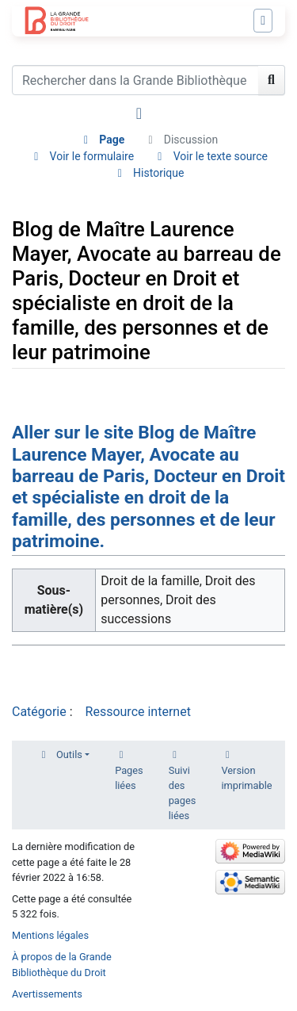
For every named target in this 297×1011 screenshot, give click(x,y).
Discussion (191, 139)
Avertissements (47, 994)
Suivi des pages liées (182, 793)
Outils (69, 754)
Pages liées (129, 777)
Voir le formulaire (92, 156)
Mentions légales (50, 935)
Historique (158, 173)
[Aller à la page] (271, 80)
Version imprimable (246, 777)
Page (111, 139)
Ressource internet (138, 711)
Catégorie (39, 711)
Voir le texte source (220, 156)
